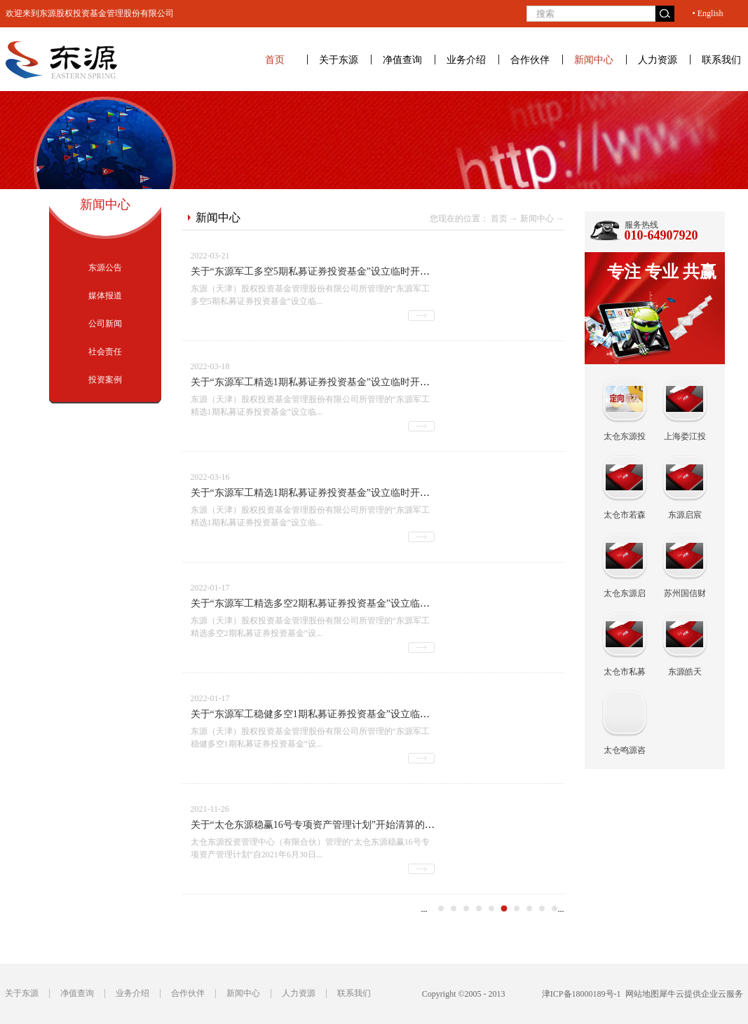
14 (466, 908)
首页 (275, 59)
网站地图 (640, 994)
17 (504, 908)
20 (541, 908)
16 (491, 908)
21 (554, 908)
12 (440, 908)
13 (453, 908)
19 (529, 908)
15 (478, 908)
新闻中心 (537, 218)
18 (516, 908)
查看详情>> (421, 315)
